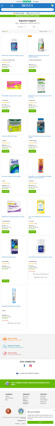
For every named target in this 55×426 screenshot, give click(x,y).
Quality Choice (32, 100)
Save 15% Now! (19, 13)
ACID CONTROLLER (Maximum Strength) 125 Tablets (40, 257)
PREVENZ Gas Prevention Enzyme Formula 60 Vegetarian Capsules (39, 56)
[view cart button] (53, 5)
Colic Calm (32, 221)
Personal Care (23, 23)
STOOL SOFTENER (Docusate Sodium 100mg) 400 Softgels (40, 137)
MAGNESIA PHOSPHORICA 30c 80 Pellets (11, 306)
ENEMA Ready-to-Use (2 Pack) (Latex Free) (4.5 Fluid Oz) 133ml (40, 96)
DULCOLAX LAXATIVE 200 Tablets (9, 136)
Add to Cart (5, 70)
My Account (25, 396)
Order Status (43, 398)
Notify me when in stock (41, 277)
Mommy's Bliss (6, 261)
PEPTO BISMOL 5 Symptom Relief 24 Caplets (12, 95)
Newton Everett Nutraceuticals (9, 60)
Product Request (44, 399)
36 (50, 31)
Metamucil (32, 180)
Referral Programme (25, 400)
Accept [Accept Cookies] (40, 422)
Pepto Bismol (5, 100)
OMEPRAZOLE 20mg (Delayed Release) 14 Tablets (13, 216)
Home (17, 23)
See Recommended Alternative (41, 274)
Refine (34, 26)
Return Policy (43, 403)
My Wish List (26, 398)
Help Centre (43, 396)
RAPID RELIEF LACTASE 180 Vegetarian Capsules (13, 55)
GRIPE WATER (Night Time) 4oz (9, 257)
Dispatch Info (43, 401)
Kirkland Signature (33, 140)
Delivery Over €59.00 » (33, 13)
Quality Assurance (9, 398)
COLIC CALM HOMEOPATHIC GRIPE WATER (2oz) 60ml (40, 217)
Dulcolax (4, 140)
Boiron (4, 310)
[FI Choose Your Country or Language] (12, 6)
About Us (7, 396)
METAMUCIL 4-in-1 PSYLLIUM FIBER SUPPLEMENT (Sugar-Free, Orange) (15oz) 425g (40, 177)
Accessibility (17, 423)
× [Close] (53, 410)
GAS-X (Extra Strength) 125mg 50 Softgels (11, 176)
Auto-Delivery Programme (26, 403)
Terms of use (24, 423)
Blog (6, 399)
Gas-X (4, 180)
